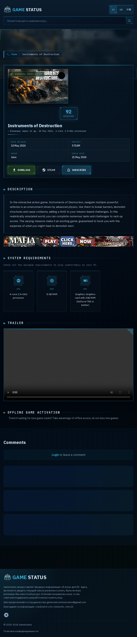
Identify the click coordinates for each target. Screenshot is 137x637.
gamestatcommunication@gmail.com (66, 602)
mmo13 (69, 606)
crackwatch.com (44, 606)
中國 (128, 9)
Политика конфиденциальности (21, 631)
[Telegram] (6, 615)
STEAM (48, 170)
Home (14, 54)
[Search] (68, 20)
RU (113, 9)
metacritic (59, 606)
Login (55, 455)
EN (121, 9)
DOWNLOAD (21, 170)
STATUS (23, 10)
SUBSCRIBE (76, 170)
